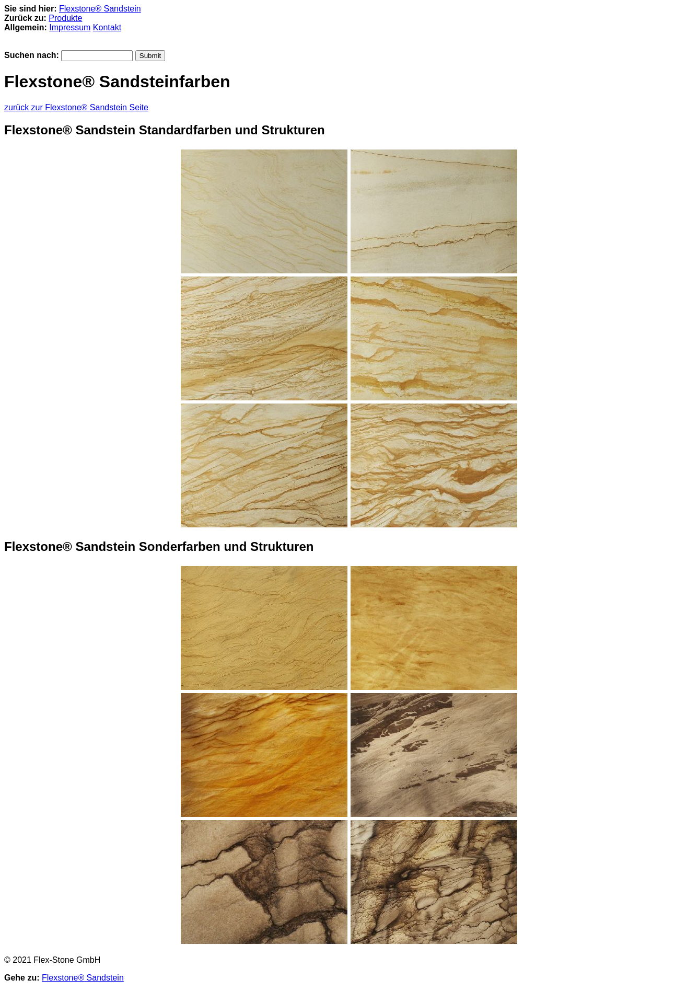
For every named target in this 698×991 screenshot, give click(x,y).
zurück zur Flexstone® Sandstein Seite (76, 107)
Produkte (65, 18)
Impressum (69, 27)
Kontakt (107, 27)
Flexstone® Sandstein (100, 8)
